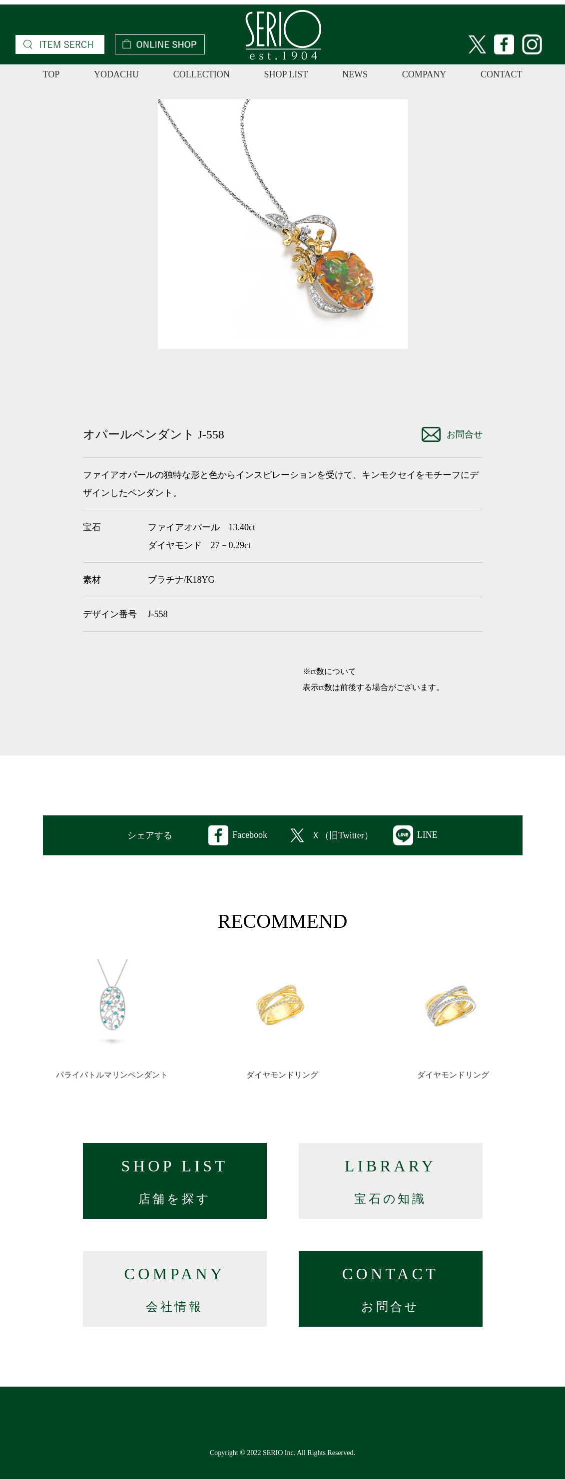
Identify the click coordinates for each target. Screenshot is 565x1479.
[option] (283, 224)
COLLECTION (201, 74)
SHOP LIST (286, 74)
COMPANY (424, 74)
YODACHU (116, 74)
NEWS (355, 74)
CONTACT (502, 74)
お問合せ (452, 434)
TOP (51, 74)
